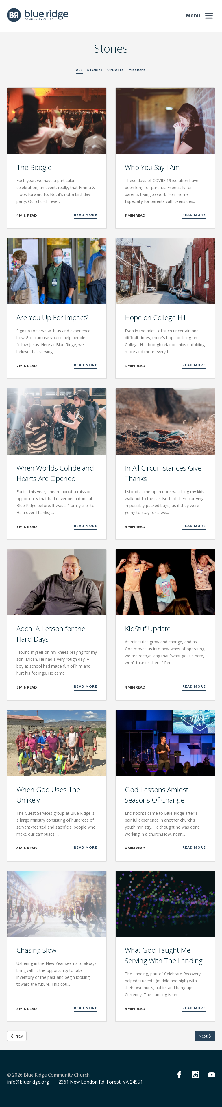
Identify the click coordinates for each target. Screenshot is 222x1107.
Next (205, 1036)
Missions (137, 69)
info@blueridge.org (28, 1082)
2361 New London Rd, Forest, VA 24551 (100, 1082)
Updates (115, 69)
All (79, 69)
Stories (95, 69)
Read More (85, 214)
